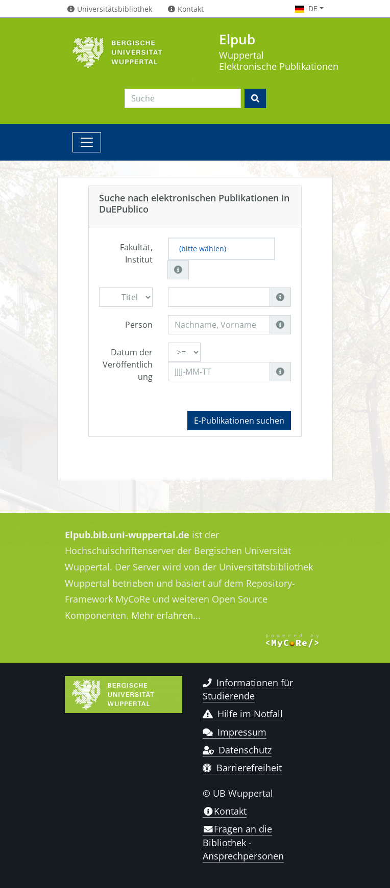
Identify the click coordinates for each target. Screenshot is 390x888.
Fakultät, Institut (136, 253)
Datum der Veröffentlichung (128, 364)
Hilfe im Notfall (243, 714)
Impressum (234, 732)
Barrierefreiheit (242, 768)
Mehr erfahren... (166, 615)
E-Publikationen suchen (239, 420)
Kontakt (225, 811)
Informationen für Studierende (248, 689)
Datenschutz (237, 750)
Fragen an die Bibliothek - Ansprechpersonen (243, 842)
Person (139, 324)
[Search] (183, 98)
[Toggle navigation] (86, 142)
